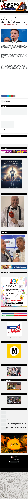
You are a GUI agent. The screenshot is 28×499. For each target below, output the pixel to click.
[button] (25, 1)
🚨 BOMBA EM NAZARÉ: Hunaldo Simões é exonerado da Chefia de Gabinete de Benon (16, 411)
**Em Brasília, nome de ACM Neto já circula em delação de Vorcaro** (15, 1)
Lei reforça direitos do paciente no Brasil (7, 129)
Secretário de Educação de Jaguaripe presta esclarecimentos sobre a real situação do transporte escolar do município (16, 424)
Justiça (4, 93)
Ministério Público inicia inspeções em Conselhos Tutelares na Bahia (6, 117)
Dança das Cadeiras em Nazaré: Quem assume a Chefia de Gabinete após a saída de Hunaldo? (15, 419)
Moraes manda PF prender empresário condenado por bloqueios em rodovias (20, 117)
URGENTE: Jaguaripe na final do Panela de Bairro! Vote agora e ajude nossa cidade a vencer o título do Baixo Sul (16, 428)
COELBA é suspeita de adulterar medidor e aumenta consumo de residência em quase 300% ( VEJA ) (16, 415)
